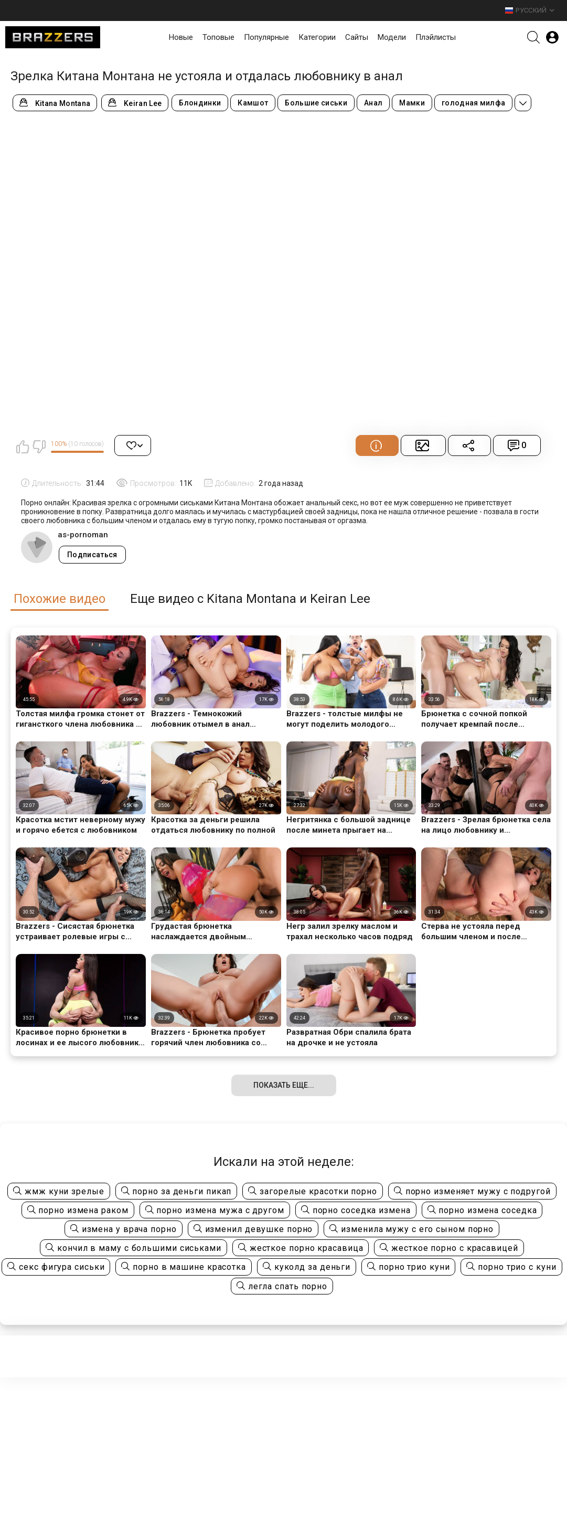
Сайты (356, 37)
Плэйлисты (435, 37)
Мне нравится (22, 446)
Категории (317, 37)
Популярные (266, 37)
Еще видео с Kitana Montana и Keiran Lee (250, 599)
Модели (392, 37)
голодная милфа (474, 103)
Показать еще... (283, 1085)
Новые (181, 37)
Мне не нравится (39, 446)
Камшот (253, 103)
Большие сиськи (316, 103)
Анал (373, 103)
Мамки (412, 103)
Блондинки (200, 103)
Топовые (218, 37)
